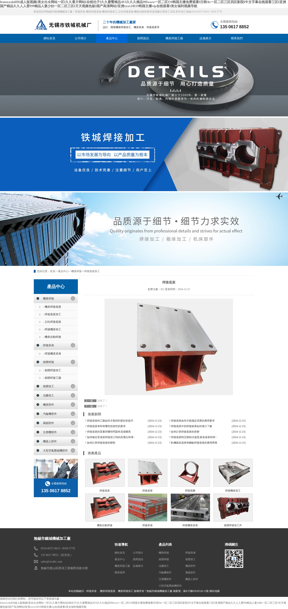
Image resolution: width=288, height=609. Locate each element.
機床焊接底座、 (109, 591)
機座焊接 (76, 271)
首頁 (52, 271)
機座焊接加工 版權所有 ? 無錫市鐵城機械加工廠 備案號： (150, 591)
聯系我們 (237, 38)
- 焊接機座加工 (52, 329)
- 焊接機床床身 (52, 353)
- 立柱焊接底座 (52, 321)
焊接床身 (48, 345)
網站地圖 (214, 591)
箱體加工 (48, 386)
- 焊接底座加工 (52, 314)
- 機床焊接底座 (52, 306)
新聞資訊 (143, 38)
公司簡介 (81, 38)
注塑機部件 (50, 432)
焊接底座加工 (92, 271)
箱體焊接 (48, 362)
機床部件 (48, 404)
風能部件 (48, 423)
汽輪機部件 (50, 413)
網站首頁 (49, 38)
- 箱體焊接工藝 (52, 377)
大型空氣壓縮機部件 (55, 450)
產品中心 (112, 38)
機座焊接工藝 (174, 38)
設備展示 (205, 38)
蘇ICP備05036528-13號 (196, 591)
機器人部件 (50, 441)
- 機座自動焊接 (52, 336)
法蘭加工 (48, 395)
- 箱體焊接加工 (52, 370)
